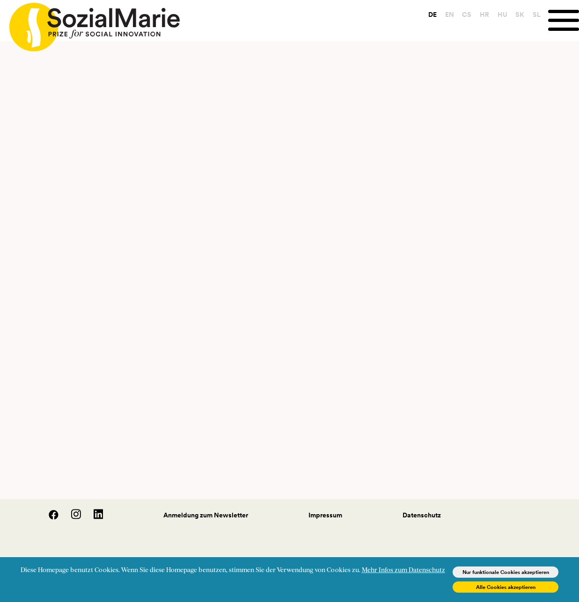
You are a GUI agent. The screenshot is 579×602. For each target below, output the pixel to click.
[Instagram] (71, 517)
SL (537, 14)
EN (449, 14)
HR (484, 14)
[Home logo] (90, 23)
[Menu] (563, 20)
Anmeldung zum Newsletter (205, 515)
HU (502, 14)
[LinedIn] (92, 517)
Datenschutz (422, 515)
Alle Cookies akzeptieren (505, 587)
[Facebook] (48, 517)
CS (466, 14)
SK (519, 14)
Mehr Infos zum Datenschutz (403, 570)
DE (432, 14)
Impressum (325, 515)
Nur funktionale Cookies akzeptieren (505, 572)
